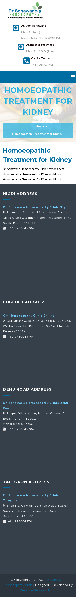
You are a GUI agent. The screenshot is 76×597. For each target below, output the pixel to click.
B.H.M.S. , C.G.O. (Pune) (40, 51)
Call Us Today (40, 58)
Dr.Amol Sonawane (33, 25)
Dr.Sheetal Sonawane (40, 44)
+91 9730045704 (42, 65)
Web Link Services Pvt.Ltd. (39, 590)
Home (40, 126)
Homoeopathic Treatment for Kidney (37, 133)
